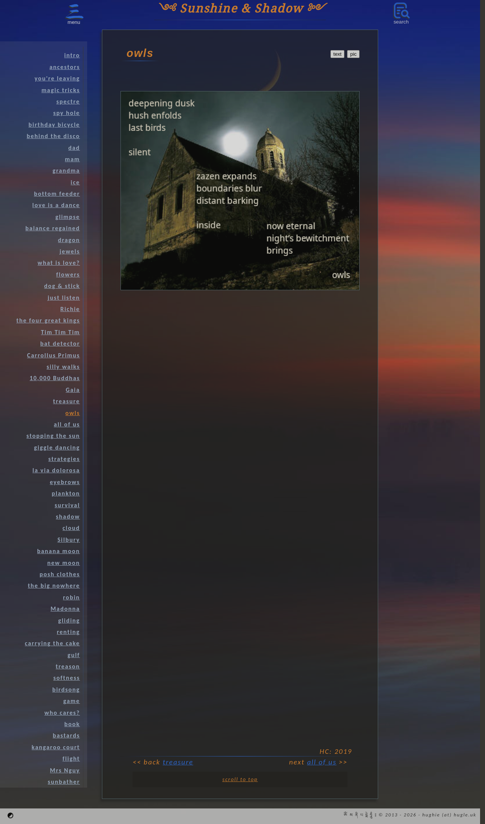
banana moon (58, 551)
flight (71, 758)
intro (72, 55)
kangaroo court (56, 747)
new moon (63, 562)
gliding (69, 620)
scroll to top (240, 779)
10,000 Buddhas (55, 378)
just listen (64, 297)
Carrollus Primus (53, 355)
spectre (68, 101)
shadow (68, 516)
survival (67, 505)
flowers (68, 274)
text (337, 54)
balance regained (52, 228)
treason (68, 666)
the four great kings (48, 320)
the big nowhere (54, 585)
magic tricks (60, 90)
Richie (70, 309)
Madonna (65, 608)
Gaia (73, 389)
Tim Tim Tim (60, 332)
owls (73, 413)
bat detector (60, 343)
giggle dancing (57, 447)
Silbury (69, 539)
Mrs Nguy (65, 770)
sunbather (64, 781)
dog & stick (62, 285)
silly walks (63, 366)
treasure (178, 762)
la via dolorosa (56, 470)
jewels (69, 251)
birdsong (66, 689)
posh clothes (59, 574)
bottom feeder (57, 193)
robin (71, 597)
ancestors (64, 67)
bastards (66, 735)
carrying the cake (52, 643)
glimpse (67, 216)
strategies (64, 458)
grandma (66, 170)
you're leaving (57, 78)
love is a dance (56, 205)
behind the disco (53, 136)
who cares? (62, 712)
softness (66, 677)
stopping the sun (53, 435)
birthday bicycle (54, 124)
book (72, 724)
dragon (69, 240)
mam (72, 159)
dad (74, 147)
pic (353, 54)
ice (75, 182)
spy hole (66, 112)
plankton (66, 493)
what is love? (59, 262)
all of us (321, 762)
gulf (73, 655)
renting (68, 631)
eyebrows (65, 482)
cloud (71, 528)
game (71, 700)
